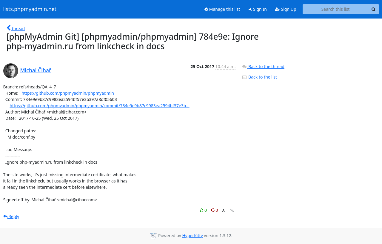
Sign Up (285, 9)
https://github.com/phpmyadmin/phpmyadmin (67, 93)
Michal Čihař (35, 70)
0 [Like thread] (204, 210)
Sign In (258, 9)
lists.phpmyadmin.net (29, 9)
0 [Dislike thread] (214, 210)
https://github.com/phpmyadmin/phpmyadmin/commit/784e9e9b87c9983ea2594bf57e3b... (99, 105)
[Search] (373, 9)
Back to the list (259, 77)
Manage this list (222, 9)
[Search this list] (336, 9)
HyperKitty (192, 235)
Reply (11, 216)
